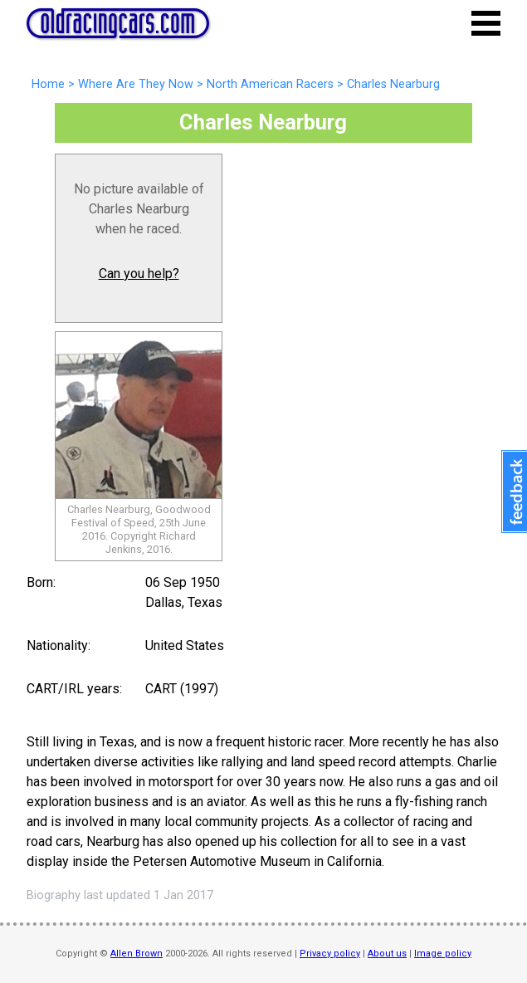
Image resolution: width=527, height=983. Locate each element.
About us (387, 953)
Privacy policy (330, 953)
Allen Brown (136, 953)
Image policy (442, 953)
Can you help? (139, 273)
